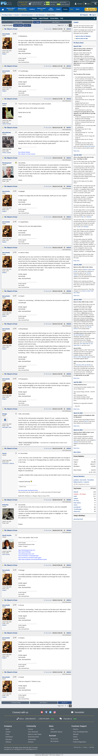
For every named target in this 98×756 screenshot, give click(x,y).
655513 (69, 600)
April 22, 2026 (78, 264)
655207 (69, 127)
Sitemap (8, 742)
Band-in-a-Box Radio (34, 734)
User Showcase (40, 15)
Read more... (77, 151)
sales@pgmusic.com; (19, 749)
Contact (8, 732)
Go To (27, 25)
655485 (69, 500)
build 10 (86, 421)
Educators (9, 739)
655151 (69, 66)
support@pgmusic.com (31, 749)
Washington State (6, 427)
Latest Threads (43, 18)
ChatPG (76, 22)
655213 (69, 158)
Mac (82, 217)
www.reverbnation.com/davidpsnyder (28, 555)
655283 (69, 448)
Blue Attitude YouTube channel (26, 154)
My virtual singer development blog (28, 490)
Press (7, 734)
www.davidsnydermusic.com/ (26, 554)
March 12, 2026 (78, 430)
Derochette (48, 29)
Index (37, 22)
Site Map (91, 747)
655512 (69, 565)
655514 (69, 633)
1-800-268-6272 (53, 2)
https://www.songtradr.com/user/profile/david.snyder (32, 559)
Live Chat (52, 4)
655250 (69, 374)
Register (84, 15)
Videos (75, 737)
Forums (16, 15)
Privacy (85, 747)
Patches (75, 729)
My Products (54, 741)
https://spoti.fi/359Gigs (24, 552)
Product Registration (79, 742)
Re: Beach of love (10, 29)
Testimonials (32, 739)
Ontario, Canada (6, 152)
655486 (69, 530)
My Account (54, 739)
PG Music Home (7, 15)
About (7, 729)
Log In (92, 15)
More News (77, 452)
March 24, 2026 (78, 413)
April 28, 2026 (78, 155)
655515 (69, 672)
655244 (69, 247)
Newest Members (79, 476)
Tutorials (75, 739)
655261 (69, 409)
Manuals (75, 734)
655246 (69, 291)
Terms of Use (77, 747)
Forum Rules (54, 18)
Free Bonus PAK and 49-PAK (83, 365)
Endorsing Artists (33, 737)
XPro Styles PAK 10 (85, 343)
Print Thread (18, 25)
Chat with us (67, 719)
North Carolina (6, 554)
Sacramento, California (8, 463)
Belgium (4, 54)
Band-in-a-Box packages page (82, 357)
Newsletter (79, 712)
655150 (69, 29)
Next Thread (56, 22)
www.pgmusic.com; (9, 749)
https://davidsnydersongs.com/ (26, 550)
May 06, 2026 (77, 46)
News (52, 729)
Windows (89, 217)
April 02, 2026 (78, 382)
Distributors (9, 737)
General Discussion (27, 15)
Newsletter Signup (56, 732)
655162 (69, 99)
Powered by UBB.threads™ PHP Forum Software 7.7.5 (49, 755)
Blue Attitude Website (24, 152)
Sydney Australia (6, 123)
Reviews (30, 742)
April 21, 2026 (78, 299)
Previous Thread (17, 22)
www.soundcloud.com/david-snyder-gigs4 (29, 557)
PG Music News (79, 43)
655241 (69, 217)
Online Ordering (65, 4)
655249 (69, 324)
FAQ (61, 18)
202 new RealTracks (79, 335)
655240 (69, 186)
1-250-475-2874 (62, 2)
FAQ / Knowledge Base (80, 732)
